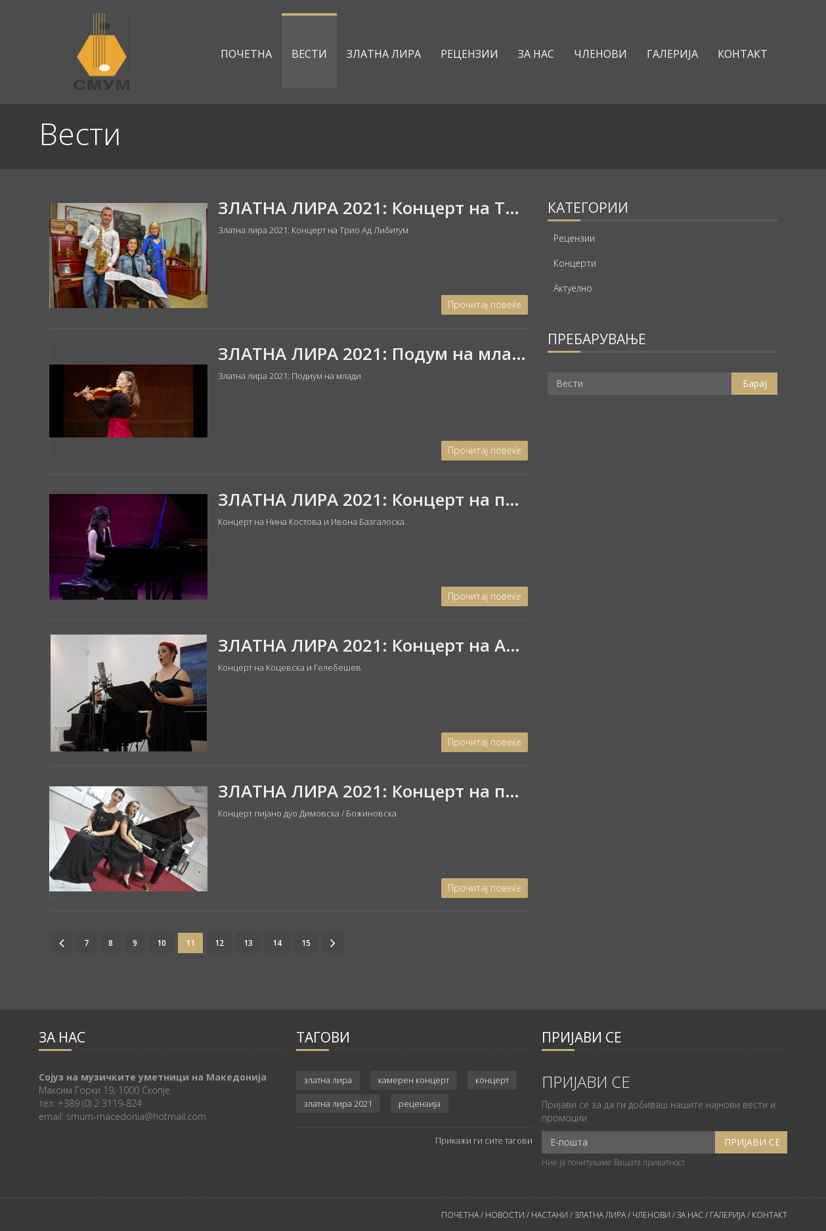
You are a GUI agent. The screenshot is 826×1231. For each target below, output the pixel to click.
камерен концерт (413, 1080)
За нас (536, 54)
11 (190, 943)
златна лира (328, 1080)
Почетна (246, 54)
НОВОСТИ (505, 1214)
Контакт (743, 54)
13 (248, 943)
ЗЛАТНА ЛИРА (600, 1214)
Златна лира (384, 54)
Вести (309, 54)
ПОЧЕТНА (460, 1214)
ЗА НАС (689, 1214)
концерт (492, 1080)
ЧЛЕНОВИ (652, 1214)
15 (306, 943)
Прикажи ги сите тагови (484, 1140)
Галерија (672, 54)
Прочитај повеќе (484, 304)
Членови (600, 54)
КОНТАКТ (769, 1214)
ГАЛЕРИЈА (727, 1214)
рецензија (420, 1103)
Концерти (575, 263)
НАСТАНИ (549, 1214)
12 (219, 943)
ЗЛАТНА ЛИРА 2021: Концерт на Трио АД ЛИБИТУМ (437, 207)
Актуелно (573, 288)
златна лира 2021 (338, 1103)
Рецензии (469, 54)
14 (277, 943)
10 (161, 943)
